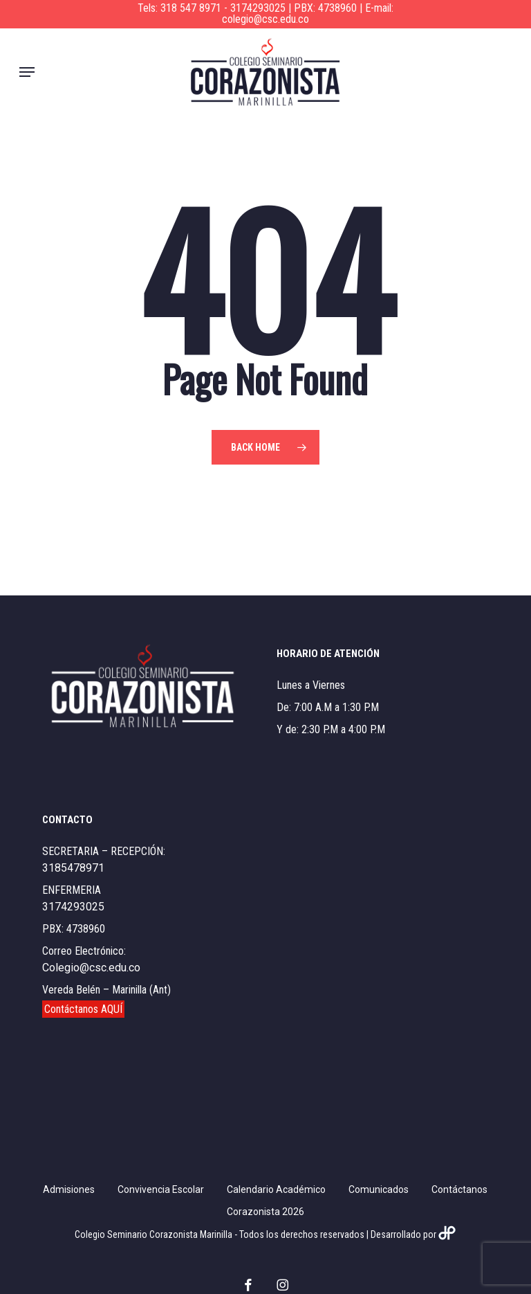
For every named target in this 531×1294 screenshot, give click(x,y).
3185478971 (73, 867)
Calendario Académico (276, 1189)
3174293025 (73, 906)
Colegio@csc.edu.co (91, 967)
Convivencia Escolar (161, 1189)
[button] (27, 72)
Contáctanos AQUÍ (83, 1009)
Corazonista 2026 (265, 1211)
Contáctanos (459, 1189)
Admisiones (69, 1189)
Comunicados (378, 1189)
